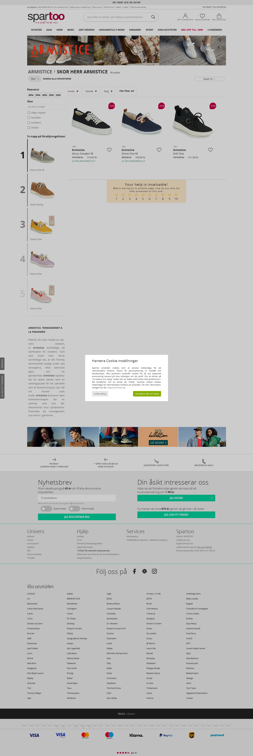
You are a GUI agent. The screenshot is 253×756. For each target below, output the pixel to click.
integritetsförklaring (116, 387)
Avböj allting (100, 393)
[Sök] (153, 17)
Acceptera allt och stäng (147, 393)
